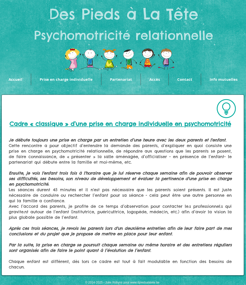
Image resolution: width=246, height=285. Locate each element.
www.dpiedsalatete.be (145, 282)
